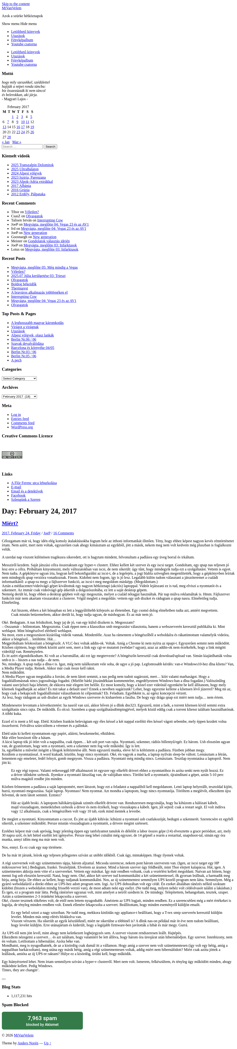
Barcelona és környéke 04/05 (32, 348)
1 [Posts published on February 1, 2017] (13, 117)
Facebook (18, 495)
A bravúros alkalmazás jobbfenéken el (39, 292)
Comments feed (22, 423)
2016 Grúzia (20, 190)
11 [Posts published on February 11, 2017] (27, 122)
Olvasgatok (34, 216)
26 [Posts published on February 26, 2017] (32, 132)
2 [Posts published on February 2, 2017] (17, 117)
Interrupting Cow (50, 220)
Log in (16, 415)
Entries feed (20, 419)
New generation (35, 233)
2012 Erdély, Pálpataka (28, 194)
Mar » (16, 142)
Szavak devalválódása (27, 344)
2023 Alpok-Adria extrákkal (32, 182)
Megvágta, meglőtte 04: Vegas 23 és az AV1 (56, 224)
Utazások (18, 36)
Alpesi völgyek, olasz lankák (32, 335)
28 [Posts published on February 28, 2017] (9, 137)
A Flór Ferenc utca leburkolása (34, 483)
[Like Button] (4, 979)
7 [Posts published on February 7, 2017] (8, 122)
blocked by (42, 1021)
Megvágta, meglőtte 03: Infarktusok (50, 245)
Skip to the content (16, 4)
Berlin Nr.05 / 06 (23, 356)
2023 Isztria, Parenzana (28, 177)
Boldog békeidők (24, 284)
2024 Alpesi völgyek (26, 173)
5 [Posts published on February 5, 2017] (31, 117)
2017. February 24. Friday (21, 533)
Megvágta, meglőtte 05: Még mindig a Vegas (44, 267)
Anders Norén (28, 1043)
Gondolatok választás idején (49, 241)
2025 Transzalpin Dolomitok (32, 165)
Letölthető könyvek (25, 32)
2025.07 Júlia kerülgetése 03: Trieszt (38, 276)
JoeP (47, 533)
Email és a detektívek (27, 491)
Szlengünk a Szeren (25, 499)
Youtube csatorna (24, 44)
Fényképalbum (22, 40)
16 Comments (63, 533)
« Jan (5, 142)
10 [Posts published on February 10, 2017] (23, 122)
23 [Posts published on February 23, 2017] (18, 132)
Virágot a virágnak (25, 327)
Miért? (10, 523)
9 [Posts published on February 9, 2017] (17, 122)
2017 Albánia (21, 186)
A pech (16, 360)
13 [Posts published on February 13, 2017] (4, 127)
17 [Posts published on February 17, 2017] (23, 127)
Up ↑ (47, 1043)
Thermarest (19, 288)
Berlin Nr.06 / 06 (23, 339)
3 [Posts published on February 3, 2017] (22, 117)
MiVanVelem (11, 8)
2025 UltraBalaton (25, 169)
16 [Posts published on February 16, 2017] (18, 127)
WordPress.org (22, 427)
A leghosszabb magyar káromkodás (37, 323)
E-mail (16, 487)
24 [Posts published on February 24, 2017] (23, 132)
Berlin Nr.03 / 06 (23, 352)
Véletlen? (32, 212)
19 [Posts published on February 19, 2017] (32, 127)
